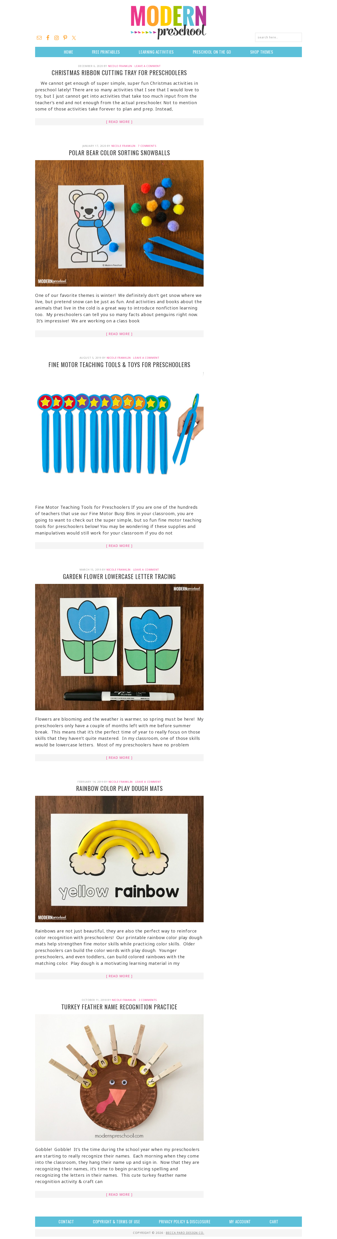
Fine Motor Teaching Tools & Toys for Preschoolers (119, 364)
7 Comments (147, 146)
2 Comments (148, 1000)
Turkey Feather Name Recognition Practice (119, 1006)
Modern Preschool (168, 22)
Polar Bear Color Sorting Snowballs (119, 152)
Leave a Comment (148, 66)
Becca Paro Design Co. (185, 1233)
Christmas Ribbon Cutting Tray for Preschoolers (119, 72)
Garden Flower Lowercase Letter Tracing (119, 576)
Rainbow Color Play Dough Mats (119, 788)
